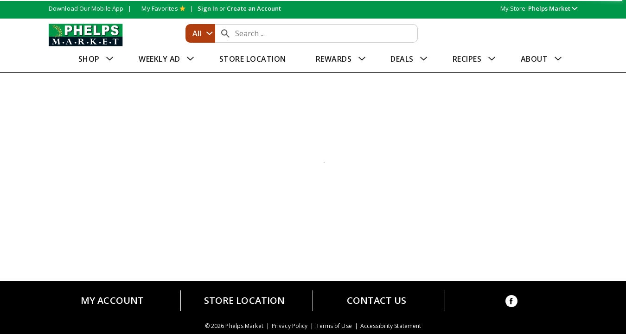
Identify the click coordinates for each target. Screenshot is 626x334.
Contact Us (377, 300)
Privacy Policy (289, 326)
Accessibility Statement (390, 326)
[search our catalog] (225, 33)
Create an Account (254, 8)
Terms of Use (334, 326)
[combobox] (200, 33)
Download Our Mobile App (86, 8)
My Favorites (163, 8)
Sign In (208, 8)
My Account (112, 300)
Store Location (244, 300)
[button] (552, 8)
